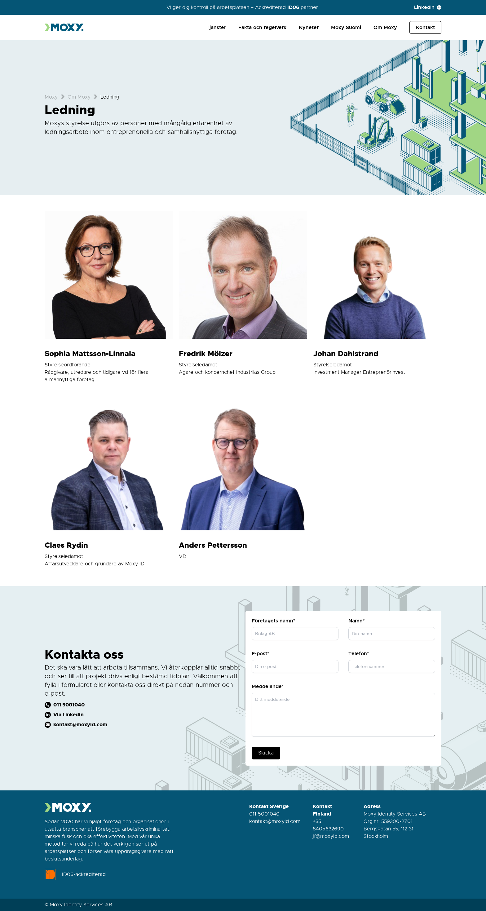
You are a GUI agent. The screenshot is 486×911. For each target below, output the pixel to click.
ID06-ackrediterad (75, 874)
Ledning (109, 97)
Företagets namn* (273, 620)
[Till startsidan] (65, 27)
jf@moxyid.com (331, 836)
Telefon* (358, 653)
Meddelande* (268, 686)
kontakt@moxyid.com (274, 821)
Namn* (356, 620)
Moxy (51, 97)
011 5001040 (264, 814)
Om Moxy (385, 27)
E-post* (260, 653)
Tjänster (216, 27)
